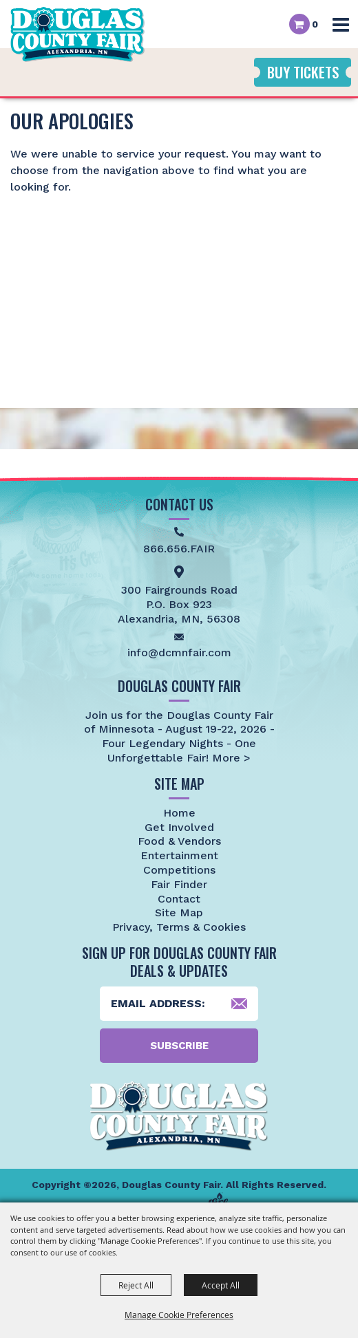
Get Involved (179, 827)
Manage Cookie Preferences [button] (179, 1314)
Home (179, 812)
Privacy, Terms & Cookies (179, 927)
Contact (179, 898)
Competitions (179, 869)
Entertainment (179, 855)
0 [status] (315, 24)
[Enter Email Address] (179, 1003)
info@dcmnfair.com (179, 652)
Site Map (179, 912)
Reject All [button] (136, 1285)
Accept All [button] (221, 1285)
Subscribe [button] (179, 1045)
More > (230, 757)
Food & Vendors (179, 841)
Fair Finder (179, 884)
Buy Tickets (303, 72)
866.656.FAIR (179, 548)
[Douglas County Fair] (77, 34)
